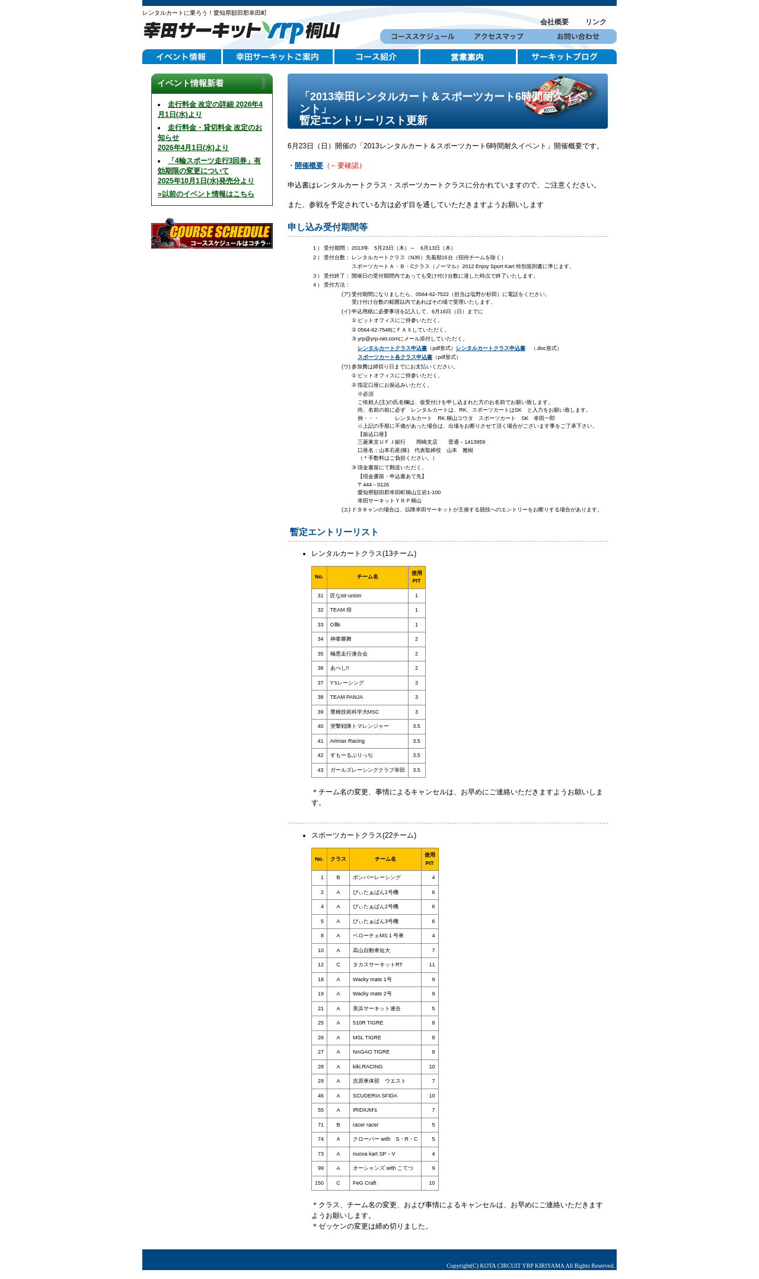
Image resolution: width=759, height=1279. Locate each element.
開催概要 (309, 165)
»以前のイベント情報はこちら (206, 194)
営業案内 (469, 57)
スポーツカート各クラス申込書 (395, 357)
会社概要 (554, 22)
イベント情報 (182, 57)
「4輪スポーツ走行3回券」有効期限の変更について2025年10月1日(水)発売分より (209, 171)
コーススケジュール (419, 36)
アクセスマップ (498, 36)
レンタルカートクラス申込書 (392, 348)
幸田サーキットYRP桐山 (246, 30)
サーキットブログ (567, 57)
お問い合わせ (577, 36)
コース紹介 (377, 57)
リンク (596, 22)
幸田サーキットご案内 (278, 57)
